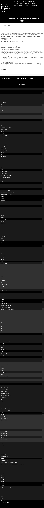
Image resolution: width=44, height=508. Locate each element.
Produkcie (28, 5)
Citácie (33, 9)
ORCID (2, 137)
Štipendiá (16, 9)
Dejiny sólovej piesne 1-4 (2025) (5, 393)
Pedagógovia (3, 131)
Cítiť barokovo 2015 (4, 448)
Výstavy (2, 213)
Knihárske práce (3, 116)
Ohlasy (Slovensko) (4, 171)
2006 (1, 332)
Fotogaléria (2, 167)
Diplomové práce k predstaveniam (6, 175)
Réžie (34, 1)
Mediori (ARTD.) (3, 372)
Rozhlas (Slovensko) (4, 353)
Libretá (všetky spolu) (4, 236)
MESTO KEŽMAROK (4, 284)
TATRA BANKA (3, 280)
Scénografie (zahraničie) (4, 204)
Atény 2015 (2, 479)
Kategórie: (2, 259)
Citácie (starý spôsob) (4, 339)
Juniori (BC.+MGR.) (3, 360)
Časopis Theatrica (28, 14)
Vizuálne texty (21, 7)
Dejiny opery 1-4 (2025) (4, 391)
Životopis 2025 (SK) (4, 135)
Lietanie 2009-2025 (3, 102)
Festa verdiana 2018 (4, 433)
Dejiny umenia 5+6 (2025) (4, 389)
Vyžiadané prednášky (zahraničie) (6, 307)
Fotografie (2, 152)
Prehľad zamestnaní (4, 150)
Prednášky (28, 9)
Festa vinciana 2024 (4, 439)
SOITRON (2, 286)
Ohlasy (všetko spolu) (4, 181)
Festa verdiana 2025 (4, 431)
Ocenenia (16, 5)
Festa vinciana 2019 (4, 441)
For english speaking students (5, 410)
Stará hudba (27, 3)
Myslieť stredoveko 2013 (4, 456)
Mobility (2, 483)
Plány (34, 14)
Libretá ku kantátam (4, 232)
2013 (1, 318)
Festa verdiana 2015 (4, 435)
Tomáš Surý (18, 1)
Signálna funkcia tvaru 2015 (5, 450)
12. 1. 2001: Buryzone (4, 494)
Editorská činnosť (3, 349)
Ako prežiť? (3, 500)
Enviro (2, 100)
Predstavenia (3, 209)
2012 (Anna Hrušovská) (4, 427)
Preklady (16, 7)
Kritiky (15, 3)
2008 (1, 326)
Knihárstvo (2, 114)
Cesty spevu (2, 414)
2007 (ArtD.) (2, 328)
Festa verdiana (3, 429)
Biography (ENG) (3, 148)
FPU (1, 269)
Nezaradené (4, 69)
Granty (34, 7)
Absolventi (2, 370)
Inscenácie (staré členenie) (5, 165)
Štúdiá (24, 1)
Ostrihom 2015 (3, 477)
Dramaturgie (33, 3)
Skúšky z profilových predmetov (5, 127)
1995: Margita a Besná (4, 496)
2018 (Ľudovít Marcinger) (4, 416)
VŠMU (1, 288)
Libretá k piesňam (3, 234)
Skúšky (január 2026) (4, 401)
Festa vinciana (3, 437)
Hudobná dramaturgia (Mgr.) (5, 406)
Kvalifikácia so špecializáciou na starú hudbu (7, 192)
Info (1, 106)
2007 (1, 330)
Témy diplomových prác (4, 364)
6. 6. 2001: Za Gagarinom (4, 492)
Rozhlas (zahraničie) (4, 355)
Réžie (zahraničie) (3, 158)
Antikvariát (2, 104)
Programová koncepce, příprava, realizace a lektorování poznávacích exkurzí (12, 464)
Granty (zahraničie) (4, 290)
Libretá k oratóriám (4, 230)
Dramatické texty (3, 223)
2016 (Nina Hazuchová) (4, 418)
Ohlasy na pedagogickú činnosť (5, 177)
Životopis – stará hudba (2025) (5, 190)
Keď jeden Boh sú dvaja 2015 (5, 452)
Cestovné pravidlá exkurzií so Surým (6, 466)
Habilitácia (2, 123)
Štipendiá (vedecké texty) (5, 295)
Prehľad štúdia (3, 121)
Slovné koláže (3, 225)
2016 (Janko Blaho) (4, 420)
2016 (1, 313)
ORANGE (2, 282)
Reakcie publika (3, 179)
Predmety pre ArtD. (4, 374)
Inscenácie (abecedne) (4, 163)
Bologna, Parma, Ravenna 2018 (5, 471)
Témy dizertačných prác (4, 376)
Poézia (2, 238)
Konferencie (22, 9)
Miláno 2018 (2, 473)
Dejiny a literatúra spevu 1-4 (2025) (6, 395)
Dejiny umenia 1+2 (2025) (4, 385)
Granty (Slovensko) (4, 263)
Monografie (2, 251)
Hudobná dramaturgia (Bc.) (5, 404)
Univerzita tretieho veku (19, 14)
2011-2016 (2, 481)
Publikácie (2, 217)
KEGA (1, 267)
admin (9, 25)
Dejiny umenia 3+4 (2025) (4, 387)
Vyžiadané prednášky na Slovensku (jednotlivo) (8, 309)
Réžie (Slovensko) (3, 156)
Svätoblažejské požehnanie (5, 460)
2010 (1, 324)
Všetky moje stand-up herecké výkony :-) (7, 487)
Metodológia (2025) (4, 397)
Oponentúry (2, 368)
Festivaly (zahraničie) (4, 186)
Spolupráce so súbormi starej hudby (6, 194)
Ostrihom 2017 (3, 475)
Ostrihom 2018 (3, 469)
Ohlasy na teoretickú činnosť (5, 341)
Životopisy (29, 1)
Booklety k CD (3, 255)
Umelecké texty (34, 5)
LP (1, 108)
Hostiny (2, 412)
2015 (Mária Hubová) (4, 422)
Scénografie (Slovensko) (4, 202)
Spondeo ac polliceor (4, 129)
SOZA (1, 272)
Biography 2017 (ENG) (4, 146)
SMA (1, 278)
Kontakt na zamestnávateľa (5, 98)
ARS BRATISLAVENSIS (4, 274)
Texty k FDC (2, 257)
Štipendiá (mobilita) (4, 297)
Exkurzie (2, 458)
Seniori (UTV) (3, 378)
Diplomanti (2, 366)
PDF (42, 29)
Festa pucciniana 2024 (4, 443)
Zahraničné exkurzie (4, 207)
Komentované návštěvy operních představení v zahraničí (9, 462)
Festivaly (20, 3)
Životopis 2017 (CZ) (4, 144)
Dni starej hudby (11, 33)
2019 (1, 311)
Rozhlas (2, 351)
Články (2, 253)
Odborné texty (28, 7)
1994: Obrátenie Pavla (4, 498)
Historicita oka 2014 (4, 454)
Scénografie (21, 5)
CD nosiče (2, 240)
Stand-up (2, 485)
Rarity (2, 110)
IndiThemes (11, 83)
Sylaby (2, 383)
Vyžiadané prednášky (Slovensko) (6, 305)
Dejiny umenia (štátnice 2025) (5, 408)
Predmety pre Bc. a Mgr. (4, 362)
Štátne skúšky (3, 125)
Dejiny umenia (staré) (4, 399)
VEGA (1, 265)
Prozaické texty (3, 221)
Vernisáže (2, 215)
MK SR (2, 276)
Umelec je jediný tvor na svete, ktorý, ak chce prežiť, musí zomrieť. (6, 8)
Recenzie (2, 343)
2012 (1, 320)
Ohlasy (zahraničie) (4, 173)
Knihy (1, 112)
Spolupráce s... (3, 142)
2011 (1, 322)
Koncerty (2, 211)
